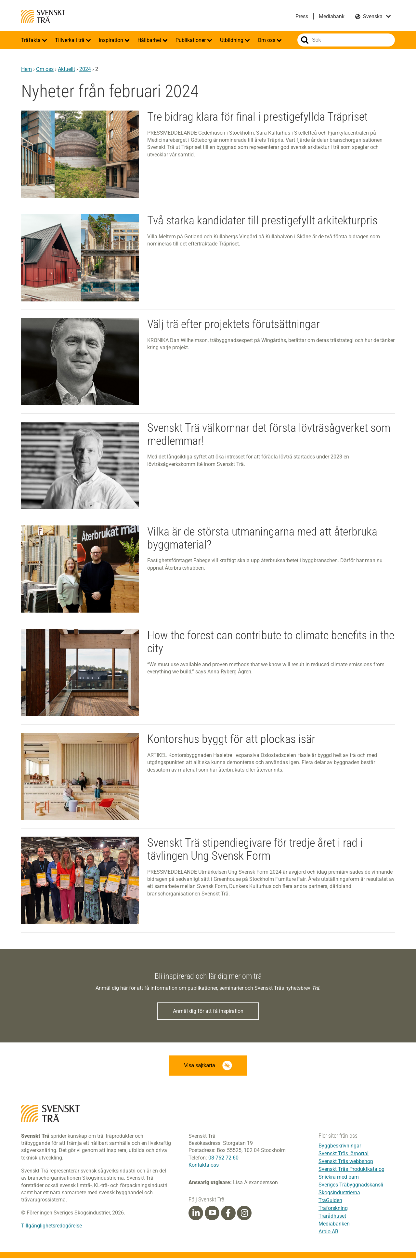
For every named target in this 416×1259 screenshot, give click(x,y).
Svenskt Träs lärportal (343, 1154)
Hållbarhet (149, 40)
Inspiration (111, 40)
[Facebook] (228, 1213)
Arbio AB (328, 1232)
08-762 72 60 (223, 1158)
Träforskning (333, 1209)
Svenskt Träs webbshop (345, 1162)
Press (301, 16)
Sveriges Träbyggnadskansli (350, 1185)
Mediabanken (334, 1224)
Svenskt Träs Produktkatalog (351, 1170)
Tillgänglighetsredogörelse (51, 1226)
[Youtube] (212, 1214)
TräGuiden (330, 1201)
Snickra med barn (338, 1177)
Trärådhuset (332, 1216)
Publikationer (191, 40)
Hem (26, 69)
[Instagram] (244, 1213)
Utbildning (232, 40)
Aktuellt (66, 69)
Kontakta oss (203, 1165)
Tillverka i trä (70, 40)
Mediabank (331, 16)
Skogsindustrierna (339, 1193)
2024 (85, 69)
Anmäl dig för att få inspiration (208, 1011)
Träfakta (31, 40)
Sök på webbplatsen (304, 39)
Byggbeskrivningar (339, 1146)
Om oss (267, 40)
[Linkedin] (196, 1213)
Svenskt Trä (43, 16)
